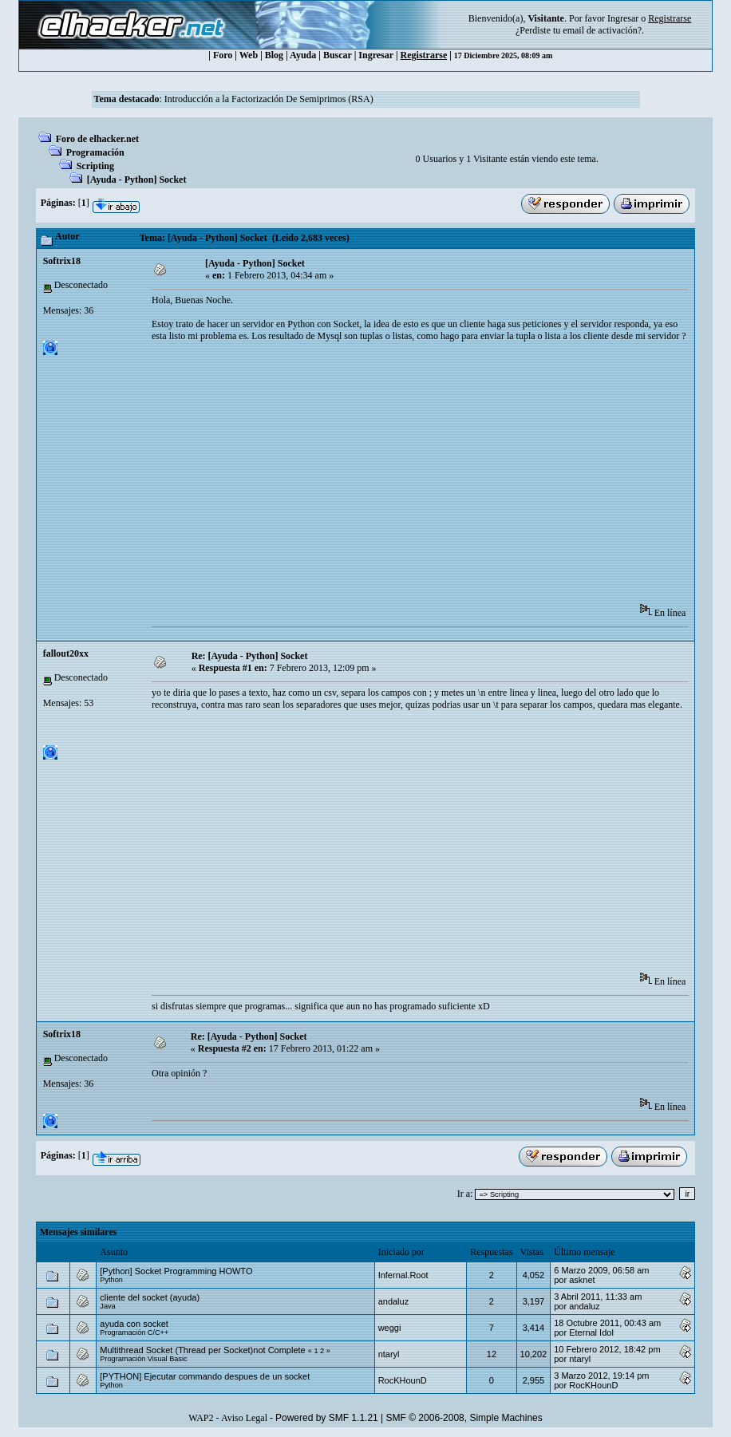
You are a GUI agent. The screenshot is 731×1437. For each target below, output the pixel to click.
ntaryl (389, 1354)
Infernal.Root (403, 1275)
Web (248, 55)
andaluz (393, 1301)
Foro (222, 55)
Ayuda (303, 55)
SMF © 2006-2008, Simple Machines (464, 1417)
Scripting (95, 166)
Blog (274, 55)
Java (107, 1306)
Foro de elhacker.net (97, 138)
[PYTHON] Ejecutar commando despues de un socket (205, 1376)
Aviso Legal (244, 1417)
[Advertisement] (441, 478)
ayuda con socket (134, 1323)
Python (111, 1280)
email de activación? (602, 30)
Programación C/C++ (134, 1332)
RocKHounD (402, 1380)
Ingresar (622, 18)
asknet (582, 1280)
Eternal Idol (591, 1332)
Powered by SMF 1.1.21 (326, 1417)
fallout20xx (66, 653)
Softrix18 (62, 260)
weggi (389, 1327)
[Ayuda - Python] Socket (137, 179)
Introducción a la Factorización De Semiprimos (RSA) (268, 99)
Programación (95, 152)
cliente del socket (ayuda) (150, 1297)
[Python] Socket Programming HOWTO (176, 1271)
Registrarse (424, 55)
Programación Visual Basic (143, 1359)
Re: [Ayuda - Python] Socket (250, 655)
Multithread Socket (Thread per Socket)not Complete (202, 1350)
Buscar (337, 55)
